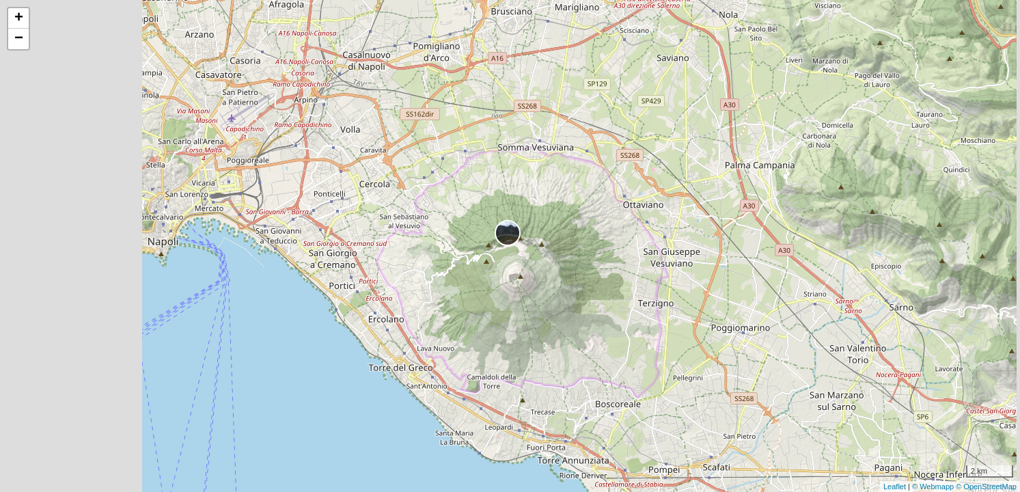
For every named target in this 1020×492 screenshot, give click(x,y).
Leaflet (894, 486)
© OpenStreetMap (986, 486)
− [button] (18, 39)
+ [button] (18, 18)
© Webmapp (934, 486)
